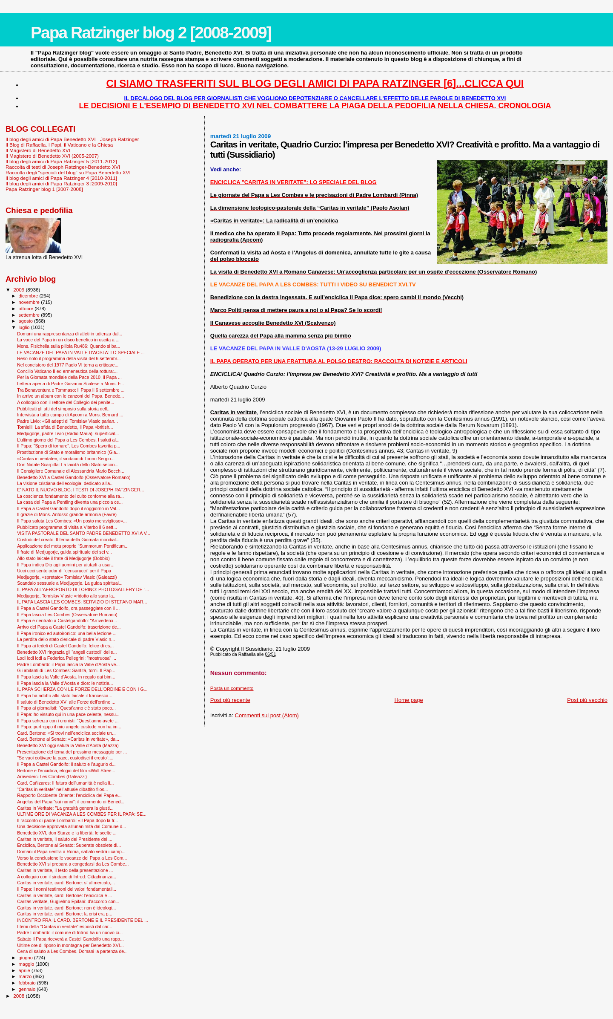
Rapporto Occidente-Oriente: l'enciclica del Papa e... (69, 795)
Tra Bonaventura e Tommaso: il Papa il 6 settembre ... (70, 390)
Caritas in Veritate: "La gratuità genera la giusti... (65, 808)
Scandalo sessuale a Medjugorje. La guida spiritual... (70, 583)
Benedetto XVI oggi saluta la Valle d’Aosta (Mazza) (68, 745)
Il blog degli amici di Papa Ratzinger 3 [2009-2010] (61, 183)
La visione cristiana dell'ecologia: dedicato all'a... (65, 483)
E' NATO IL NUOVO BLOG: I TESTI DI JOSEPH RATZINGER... (80, 489)
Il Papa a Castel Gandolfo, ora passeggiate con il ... (68, 608)
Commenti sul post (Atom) (267, 715)
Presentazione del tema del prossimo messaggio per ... (72, 751)
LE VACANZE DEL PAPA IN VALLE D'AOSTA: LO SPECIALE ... (81, 352)
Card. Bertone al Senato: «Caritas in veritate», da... (68, 739)
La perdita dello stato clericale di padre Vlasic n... (66, 639)
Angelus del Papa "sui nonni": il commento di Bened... (70, 801)
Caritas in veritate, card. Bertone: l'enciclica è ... (64, 895)
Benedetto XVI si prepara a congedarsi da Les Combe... (73, 863)
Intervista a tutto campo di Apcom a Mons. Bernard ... (70, 414)
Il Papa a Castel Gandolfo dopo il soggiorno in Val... (68, 508)
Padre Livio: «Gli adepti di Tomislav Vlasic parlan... (67, 421)
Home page (408, 700)
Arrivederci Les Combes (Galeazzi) (52, 776)
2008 (19, 996)
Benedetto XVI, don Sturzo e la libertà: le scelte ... (66, 832)
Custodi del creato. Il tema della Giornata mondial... (68, 539)
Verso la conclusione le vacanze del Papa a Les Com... (72, 857)
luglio (25, 327)
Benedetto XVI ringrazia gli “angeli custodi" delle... (67, 652)
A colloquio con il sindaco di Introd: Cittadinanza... (66, 876)
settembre (30, 315)
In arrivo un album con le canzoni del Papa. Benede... (70, 395)
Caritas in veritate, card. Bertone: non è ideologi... (66, 907)
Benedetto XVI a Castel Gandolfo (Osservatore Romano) (73, 477)
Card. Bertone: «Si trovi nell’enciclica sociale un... (66, 733)
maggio (27, 964)
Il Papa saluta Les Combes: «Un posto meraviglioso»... (72, 520)
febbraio (28, 982)
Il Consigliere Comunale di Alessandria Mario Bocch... (70, 470)
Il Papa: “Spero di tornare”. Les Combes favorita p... (68, 445)
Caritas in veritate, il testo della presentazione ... (65, 870)
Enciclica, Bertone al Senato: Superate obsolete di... (69, 845)
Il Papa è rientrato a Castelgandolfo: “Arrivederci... (67, 620)
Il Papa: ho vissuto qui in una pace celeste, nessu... (68, 714)
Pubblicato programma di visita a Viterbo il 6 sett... (67, 527)
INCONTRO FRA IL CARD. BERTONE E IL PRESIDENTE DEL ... (82, 920)
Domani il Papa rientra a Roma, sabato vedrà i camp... (71, 851)
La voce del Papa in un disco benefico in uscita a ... (68, 339)
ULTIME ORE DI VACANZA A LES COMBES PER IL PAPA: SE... (81, 814)
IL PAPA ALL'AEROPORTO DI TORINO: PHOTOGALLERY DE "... (83, 589)
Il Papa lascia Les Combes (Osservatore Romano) (67, 614)
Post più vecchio (587, 700)
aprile (25, 970)
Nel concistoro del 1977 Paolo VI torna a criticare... (67, 364)
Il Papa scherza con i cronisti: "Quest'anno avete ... (68, 720)
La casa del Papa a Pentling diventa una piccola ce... (70, 502)
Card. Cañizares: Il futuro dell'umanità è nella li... (65, 782)
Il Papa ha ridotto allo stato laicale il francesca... (64, 695)
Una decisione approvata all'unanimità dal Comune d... (71, 826)
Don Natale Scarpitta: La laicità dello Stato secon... (67, 464)
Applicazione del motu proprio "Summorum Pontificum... (73, 545)
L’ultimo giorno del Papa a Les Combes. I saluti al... (68, 439)
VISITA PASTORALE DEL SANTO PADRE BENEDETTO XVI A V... (83, 533)
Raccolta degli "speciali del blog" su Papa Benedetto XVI (68, 172)
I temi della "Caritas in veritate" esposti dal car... (64, 926)
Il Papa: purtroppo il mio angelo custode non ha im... (69, 726)
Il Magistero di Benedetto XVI (38, 150)
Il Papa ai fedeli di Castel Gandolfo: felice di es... (65, 645)
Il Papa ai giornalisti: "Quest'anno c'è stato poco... (66, 707)
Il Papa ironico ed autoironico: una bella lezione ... (66, 633)
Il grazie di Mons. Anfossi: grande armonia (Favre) (67, 514)
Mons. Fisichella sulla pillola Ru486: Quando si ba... (68, 346)
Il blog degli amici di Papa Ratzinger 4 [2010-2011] (61, 178)
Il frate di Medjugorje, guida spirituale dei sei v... (64, 551)
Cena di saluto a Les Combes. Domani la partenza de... (72, 951)
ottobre (27, 308)
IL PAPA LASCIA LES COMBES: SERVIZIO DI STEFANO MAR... (82, 601)
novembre (30, 302)
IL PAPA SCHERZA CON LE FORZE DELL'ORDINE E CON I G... (82, 689)
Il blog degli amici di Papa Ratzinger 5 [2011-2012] (61, 161)
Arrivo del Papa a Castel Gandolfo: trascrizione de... (68, 626)
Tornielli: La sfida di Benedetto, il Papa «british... (65, 427)
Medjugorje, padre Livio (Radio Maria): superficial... (68, 433)
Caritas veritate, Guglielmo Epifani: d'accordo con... (68, 901)
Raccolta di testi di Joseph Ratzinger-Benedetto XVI (63, 167)
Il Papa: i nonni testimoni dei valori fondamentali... (66, 889)
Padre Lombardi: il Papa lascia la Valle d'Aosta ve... (68, 664)
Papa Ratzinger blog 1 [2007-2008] (44, 189)
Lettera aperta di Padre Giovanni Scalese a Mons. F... (70, 383)
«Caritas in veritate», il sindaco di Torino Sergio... (66, 458)
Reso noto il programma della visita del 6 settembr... (68, 358)
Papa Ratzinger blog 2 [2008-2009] (151, 32)
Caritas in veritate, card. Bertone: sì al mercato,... (66, 882)
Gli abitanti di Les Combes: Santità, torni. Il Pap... (66, 670)
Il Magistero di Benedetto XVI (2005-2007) (52, 156)
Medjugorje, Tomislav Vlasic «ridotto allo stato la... (67, 595)
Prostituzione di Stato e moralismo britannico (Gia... (68, 452)
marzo (26, 976)
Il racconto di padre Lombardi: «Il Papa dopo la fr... (67, 820)
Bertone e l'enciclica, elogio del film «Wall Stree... (66, 770)
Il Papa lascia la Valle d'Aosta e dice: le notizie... (65, 683)
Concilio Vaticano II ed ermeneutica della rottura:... (67, 371)
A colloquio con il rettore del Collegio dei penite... (65, 402)
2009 (19, 289)
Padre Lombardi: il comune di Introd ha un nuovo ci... (70, 932)
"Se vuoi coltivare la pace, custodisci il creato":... (65, 757)
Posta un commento (232, 688)
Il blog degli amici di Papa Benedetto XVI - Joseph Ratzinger (72, 139)
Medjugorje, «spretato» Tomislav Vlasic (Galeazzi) (67, 577)
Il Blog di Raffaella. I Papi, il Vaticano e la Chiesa (59, 144)
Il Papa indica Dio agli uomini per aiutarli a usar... (66, 564)
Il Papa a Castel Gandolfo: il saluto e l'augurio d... (66, 764)
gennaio (28, 989)
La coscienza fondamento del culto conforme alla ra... (70, 496)
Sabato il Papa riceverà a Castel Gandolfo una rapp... (70, 938)
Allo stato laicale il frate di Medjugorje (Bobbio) (63, 558)
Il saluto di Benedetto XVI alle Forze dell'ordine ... (66, 701)
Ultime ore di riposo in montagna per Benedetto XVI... (70, 945)
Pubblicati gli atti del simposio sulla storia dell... (64, 408)
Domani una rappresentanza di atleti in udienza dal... (69, 333)
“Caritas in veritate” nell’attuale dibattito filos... (62, 789)
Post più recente (230, 700)
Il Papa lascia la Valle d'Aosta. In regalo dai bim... (66, 676)
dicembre (29, 295)
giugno (26, 957)
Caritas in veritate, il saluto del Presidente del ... (64, 839)
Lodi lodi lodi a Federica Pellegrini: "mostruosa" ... (66, 658)
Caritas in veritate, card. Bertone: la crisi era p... (64, 913)
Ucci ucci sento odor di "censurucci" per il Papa (64, 570)
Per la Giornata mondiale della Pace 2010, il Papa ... (69, 377)
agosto (26, 320)
